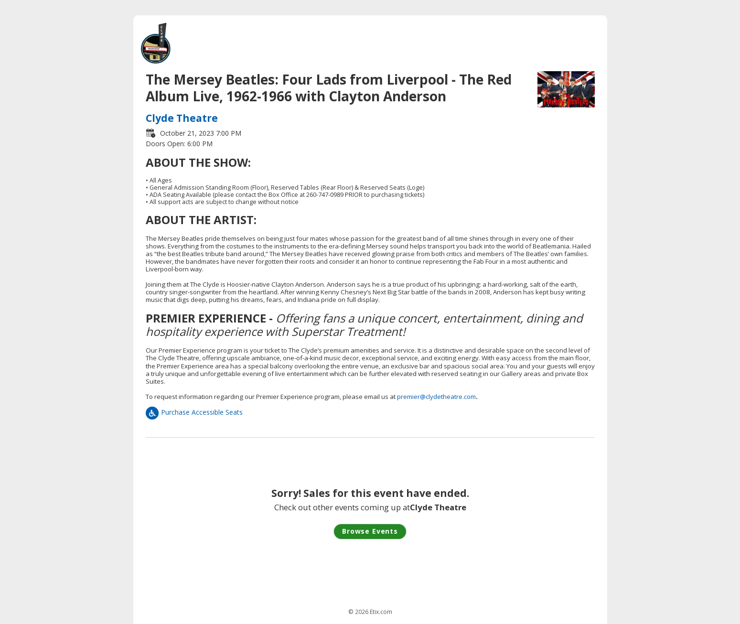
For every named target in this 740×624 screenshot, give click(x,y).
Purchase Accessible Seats (194, 412)
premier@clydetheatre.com (436, 396)
